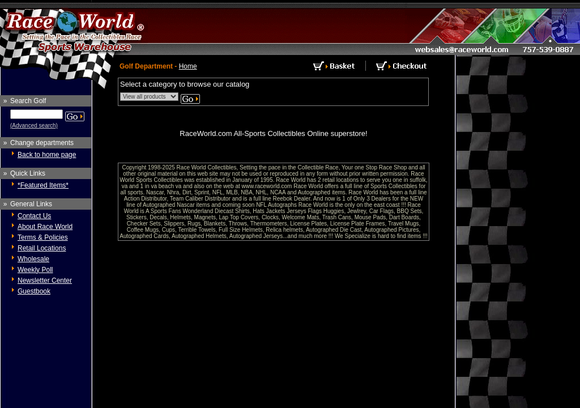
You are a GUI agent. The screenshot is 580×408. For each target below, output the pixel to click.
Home (188, 66)
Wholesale (33, 259)
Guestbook (34, 291)
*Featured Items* (43, 185)
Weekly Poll (35, 270)
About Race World (45, 227)
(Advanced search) (34, 125)
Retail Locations (42, 248)
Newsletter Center (45, 280)
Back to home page (47, 155)
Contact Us (34, 216)
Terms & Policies (43, 237)
